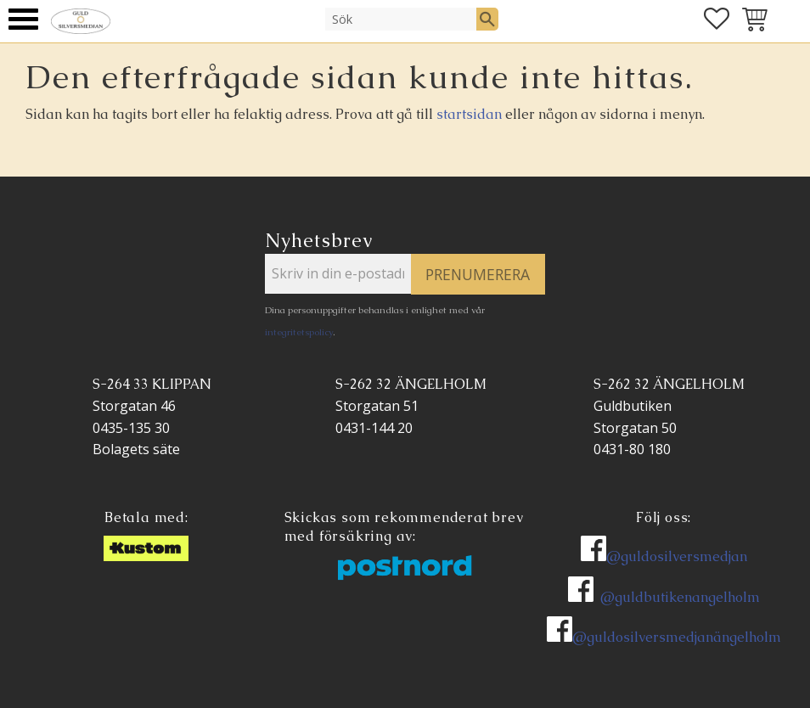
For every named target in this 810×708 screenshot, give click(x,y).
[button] (23, 19)
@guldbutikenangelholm (680, 597)
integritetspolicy (299, 332)
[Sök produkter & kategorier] (400, 19)
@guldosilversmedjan (676, 556)
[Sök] (487, 19)
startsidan (469, 114)
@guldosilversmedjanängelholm (676, 637)
